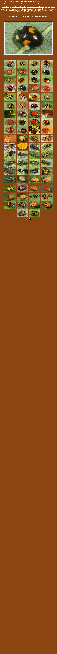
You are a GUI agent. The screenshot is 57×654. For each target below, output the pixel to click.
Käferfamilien (11, 1)
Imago (2, 3)
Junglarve (43, 8)
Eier (23, 8)
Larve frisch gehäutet (42, 9)
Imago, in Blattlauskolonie (30, 4)
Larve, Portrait (37, 8)
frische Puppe (7, 10)
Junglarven (27, 8)
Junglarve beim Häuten (16, 9)
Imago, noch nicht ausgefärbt (7, 8)
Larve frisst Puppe (52, 9)
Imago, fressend (5, 7)
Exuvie (42, 11)
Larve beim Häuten (30, 9)
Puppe (24, 10)
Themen (6, 1)
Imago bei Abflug (17, 6)
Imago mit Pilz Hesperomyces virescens (18, 7)
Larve (32, 8)
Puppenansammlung (49, 10)
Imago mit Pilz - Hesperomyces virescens (37, 6)
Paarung (16, 8)
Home (2, 1)
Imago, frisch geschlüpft (50, 7)
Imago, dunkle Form (42, 3)
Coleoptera (17, 1)
